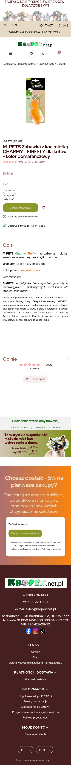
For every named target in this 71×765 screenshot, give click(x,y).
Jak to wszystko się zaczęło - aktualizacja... (35, 663)
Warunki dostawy (35, 679)
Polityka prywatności (35, 717)
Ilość (5, 184)
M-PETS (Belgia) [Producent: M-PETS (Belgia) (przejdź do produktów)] (13, 141)
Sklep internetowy (31, 760)
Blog (35, 657)
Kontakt (35, 652)
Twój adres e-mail (18, 524)
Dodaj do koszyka (20, 207)
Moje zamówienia (35, 734)
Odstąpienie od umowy (35, 707)
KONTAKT (45, 25)
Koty (51, 63)
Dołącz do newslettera (25, 533)
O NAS (63, 25)
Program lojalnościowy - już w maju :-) (35, 712)
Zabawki (61, 63)
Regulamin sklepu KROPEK (35, 696)
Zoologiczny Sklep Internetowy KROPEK (25, 63)
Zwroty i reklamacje (35, 701)
